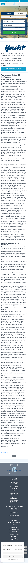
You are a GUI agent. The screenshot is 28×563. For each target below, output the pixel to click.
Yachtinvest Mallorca (14, 502)
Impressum (15, 559)
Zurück (14, 456)
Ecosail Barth (14, 520)
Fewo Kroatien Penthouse (14, 534)
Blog (14, 490)
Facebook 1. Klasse (14, 493)
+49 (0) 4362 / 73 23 (14, 474)
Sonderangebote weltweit (14, 509)
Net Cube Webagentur (14, 539)
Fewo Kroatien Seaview (11, 532)
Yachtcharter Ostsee (14, 482)
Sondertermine (20, 13)
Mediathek (14, 491)
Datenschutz (25, 544)
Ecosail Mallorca (14, 527)
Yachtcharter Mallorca (14, 483)
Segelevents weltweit (14, 512)
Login (23, 1)
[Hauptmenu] (3, 4)
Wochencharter (7, 13)
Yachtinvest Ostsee (14, 501)
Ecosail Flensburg (14, 517)
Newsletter (14, 495)
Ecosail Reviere (14, 524)
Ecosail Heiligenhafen (14, 519)
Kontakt (19, 1)
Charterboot (14, 538)
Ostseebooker (14, 531)
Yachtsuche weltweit (14, 508)
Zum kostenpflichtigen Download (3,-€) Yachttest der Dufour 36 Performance (13, 69)
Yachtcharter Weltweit (14, 486)
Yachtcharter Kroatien (14, 485)
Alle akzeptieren (12, 556)
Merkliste (16, 1)
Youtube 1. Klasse (14, 494)
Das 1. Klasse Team (14, 481)
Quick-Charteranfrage (14, 510)
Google (8, 549)
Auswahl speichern (13, 553)
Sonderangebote (14, 16)
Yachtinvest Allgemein (14, 500)
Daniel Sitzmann (14, 541)
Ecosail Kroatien (14, 525)
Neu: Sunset (19, 532)
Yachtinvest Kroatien (14, 504)
